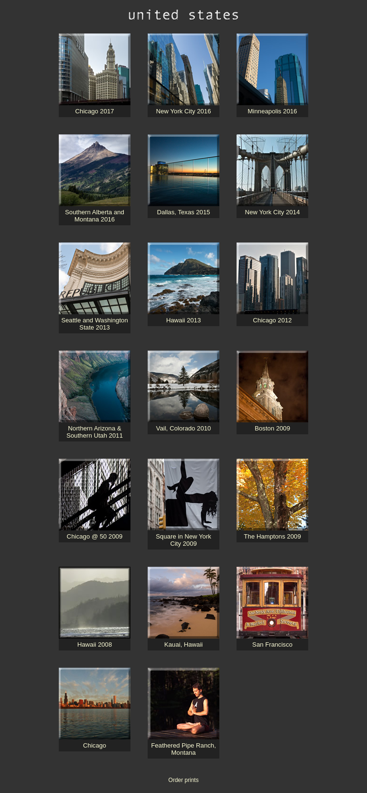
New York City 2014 (272, 212)
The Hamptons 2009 (272, 536)
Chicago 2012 (272, 320)
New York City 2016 (183, 111)
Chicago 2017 (94, 111)
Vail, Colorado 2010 (183, 428)
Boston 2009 (272, 428)
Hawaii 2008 (94, 644)
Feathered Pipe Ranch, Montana (183, 749)
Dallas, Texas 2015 (183, 212)
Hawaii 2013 (183, 320)
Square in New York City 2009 (183, 540)
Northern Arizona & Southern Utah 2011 (94, 432)
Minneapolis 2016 (272, 111)
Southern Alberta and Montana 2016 (94, 216)
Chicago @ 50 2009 (95, 536)
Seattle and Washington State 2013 (94, 324)
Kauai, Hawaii (183, 644)
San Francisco (272, 644)
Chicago (94, 745)
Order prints (183, 780)
